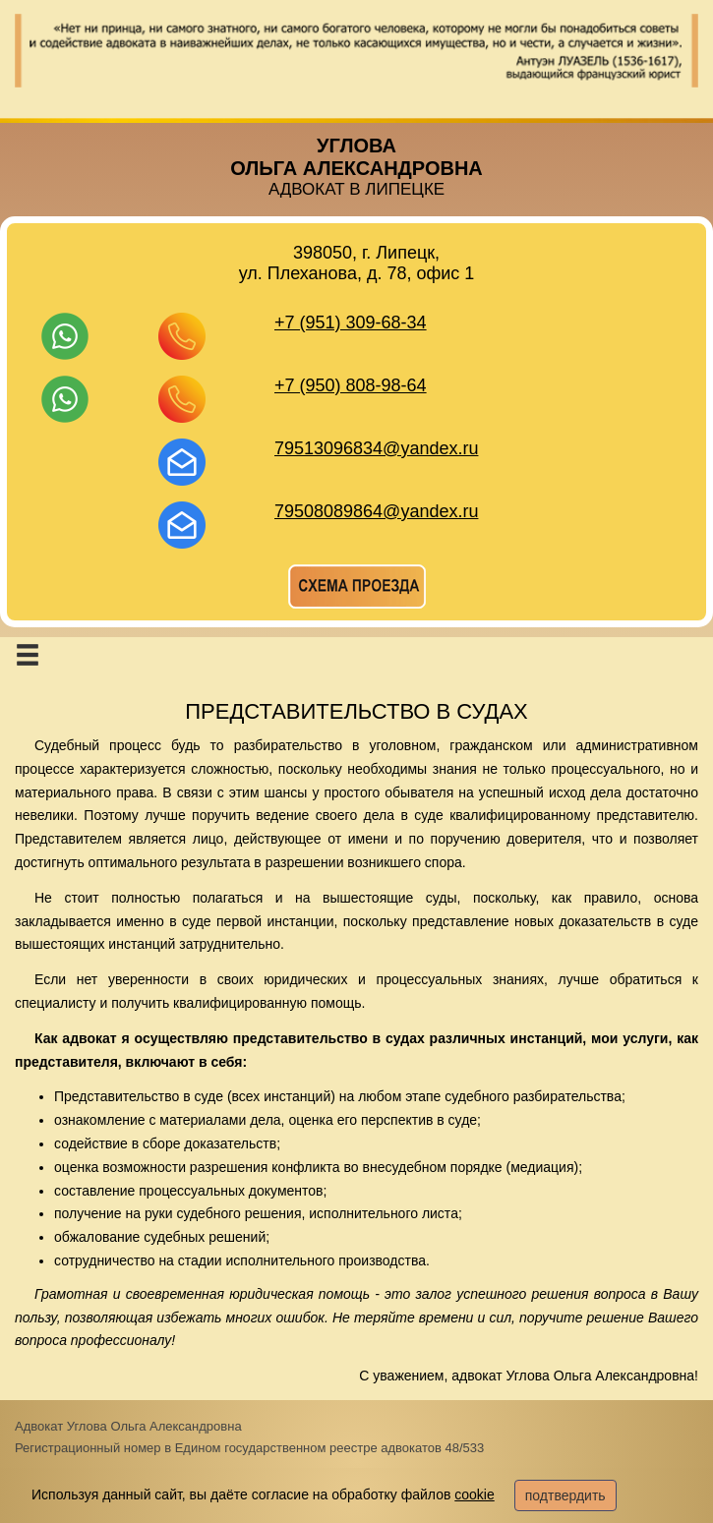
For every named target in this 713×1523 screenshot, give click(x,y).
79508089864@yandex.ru (376, 511)
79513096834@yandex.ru (376, 448)
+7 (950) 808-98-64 (350, 385)
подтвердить (565, 1495)
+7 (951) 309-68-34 (350, 322)
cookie (474, 1494)
